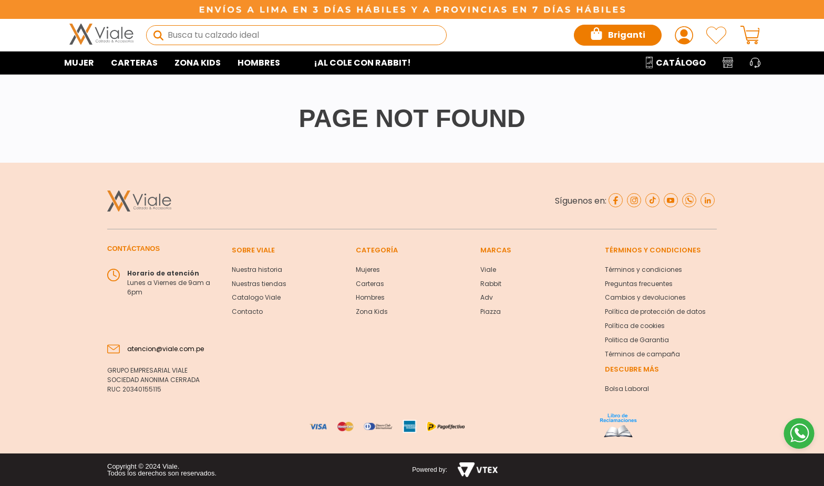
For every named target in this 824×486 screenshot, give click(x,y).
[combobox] (296, 35)
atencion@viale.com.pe (165, 348)
